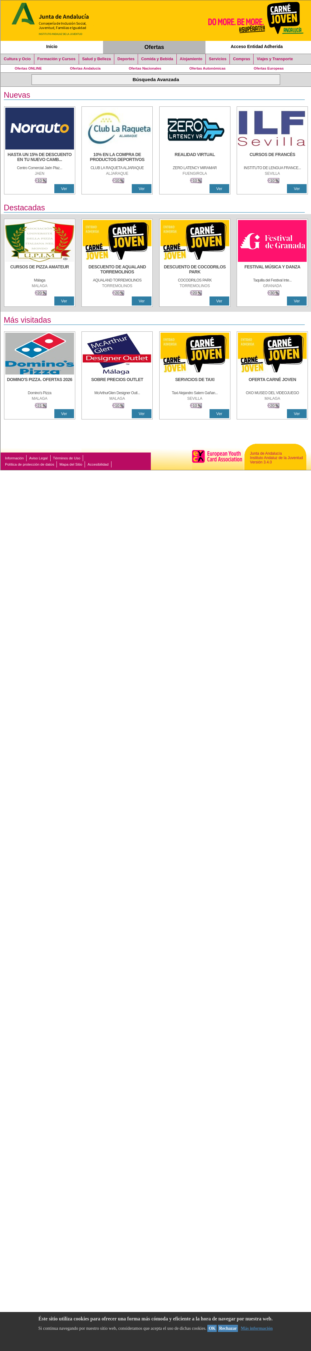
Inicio (51, 46)
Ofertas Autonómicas (207, 68)
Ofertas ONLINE (28, 68)
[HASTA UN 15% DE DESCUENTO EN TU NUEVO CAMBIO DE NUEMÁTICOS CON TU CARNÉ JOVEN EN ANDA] (39, 157)
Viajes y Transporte (275, 59)
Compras (241, 59)
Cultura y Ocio (17, 59)
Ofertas (154, 47)
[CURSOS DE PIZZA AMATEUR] (39, 270)
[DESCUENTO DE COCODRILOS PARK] (194, 270)
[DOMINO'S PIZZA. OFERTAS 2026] (39, 382)
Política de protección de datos (29, 464)
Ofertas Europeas (269, 68)
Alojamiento (191, 59)
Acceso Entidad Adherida (257, 46)
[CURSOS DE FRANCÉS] (272, 157)
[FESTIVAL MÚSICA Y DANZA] (272, 270)
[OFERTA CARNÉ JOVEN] (272, 382)
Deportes (126, 59)
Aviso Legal (38, 458)
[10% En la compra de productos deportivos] (117, 157)
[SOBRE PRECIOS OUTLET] (117, 382)
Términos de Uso (67, 458)
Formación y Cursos (56, 59)
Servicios (217, 59)
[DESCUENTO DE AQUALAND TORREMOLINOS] (117, 270)
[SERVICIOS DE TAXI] (194, 382)
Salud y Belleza (96, 59)
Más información (257, 1328)
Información (14, 458)
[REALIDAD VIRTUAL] (194, 157)
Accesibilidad (97, 464)
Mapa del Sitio (70, 464)
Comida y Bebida (157, 59)
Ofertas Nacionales (145, 68)
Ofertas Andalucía (85, 68)
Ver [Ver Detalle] (64, 188)
